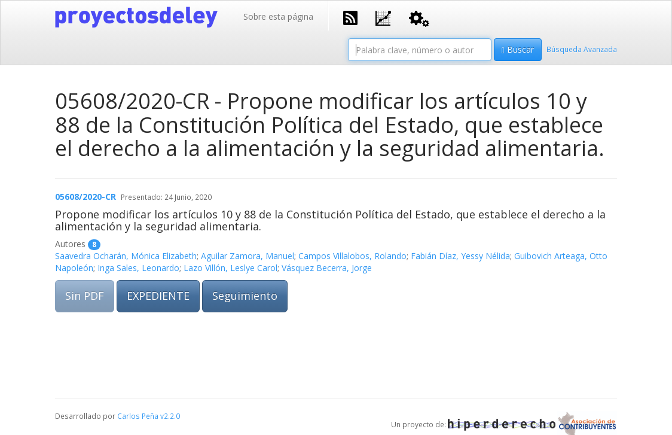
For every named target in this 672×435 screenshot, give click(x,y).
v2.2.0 (170, 416)
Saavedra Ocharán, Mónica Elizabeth (126, 255)
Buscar (518, 49)
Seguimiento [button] (244, 295)
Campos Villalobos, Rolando (352, 255)
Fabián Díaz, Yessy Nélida (460, 255)
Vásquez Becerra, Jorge (327, 267)
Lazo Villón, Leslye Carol (230, 267)
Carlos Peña (137, 416)
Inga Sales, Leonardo (138, 267)
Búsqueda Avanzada (581, 49)
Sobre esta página (278, 16)
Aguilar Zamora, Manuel (247, 255)
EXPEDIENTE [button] (158, 295)
